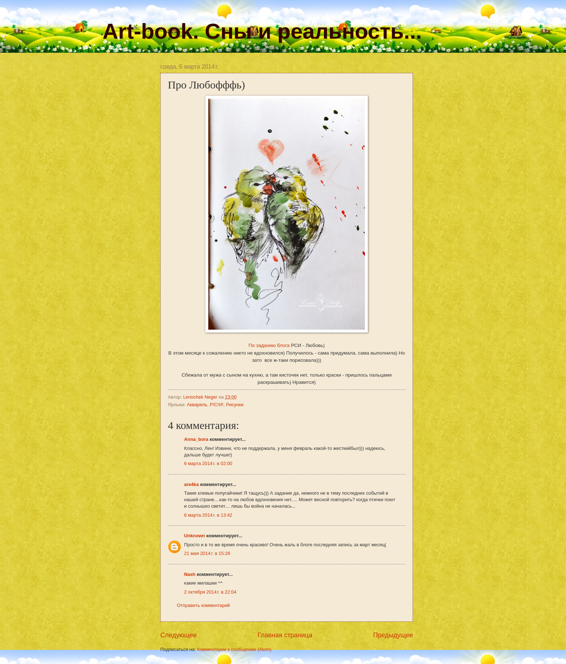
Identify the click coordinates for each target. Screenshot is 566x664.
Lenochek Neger (200, 397)
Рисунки (235, 404)
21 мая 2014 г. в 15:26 (207, 553)
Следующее (178, 635)
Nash (189, 574)
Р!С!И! (216, 404)
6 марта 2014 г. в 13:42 (208, 515)
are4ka (191, 484)
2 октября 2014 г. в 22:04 (210, 592)
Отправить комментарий (203, 605)
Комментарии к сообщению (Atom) (234, 649)
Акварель (197, 404)
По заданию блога (269, 345)
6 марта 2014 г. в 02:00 (208, 463)
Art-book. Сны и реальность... (262, 31)
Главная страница (285, 635)
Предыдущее (393, 635)
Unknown (194, 535)
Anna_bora (196, 439)
